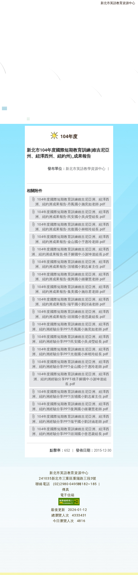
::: (28, 118)
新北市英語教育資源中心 (118, 3)
